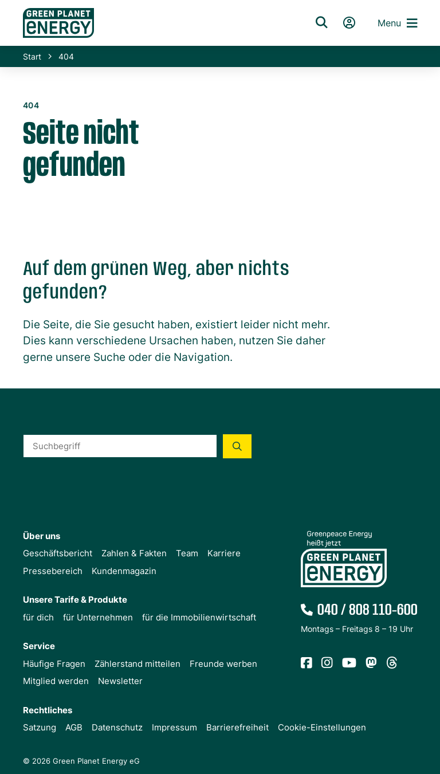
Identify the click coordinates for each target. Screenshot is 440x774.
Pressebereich (52, 570)
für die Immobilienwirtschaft (199, 617)
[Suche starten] (237, 446)
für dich (38, 617)
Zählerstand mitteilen (137, 663)
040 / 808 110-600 (367, 610)
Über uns (41, 536)
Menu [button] (397, 23)
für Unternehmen (98, 617)
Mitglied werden (56, 680)
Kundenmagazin (124, 570)
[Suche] (321, 23)
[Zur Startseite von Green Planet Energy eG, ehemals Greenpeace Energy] (154, 23)
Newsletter (120, 680)
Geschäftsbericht (57, 553)
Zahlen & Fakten (134, 553)
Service (39, 646)
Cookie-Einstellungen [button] (322, 727)
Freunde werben (223, 663)
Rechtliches (47, 710)
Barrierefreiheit (237, 727)
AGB (73, 727)
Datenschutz (117, 727)
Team (187, 553)
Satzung (39, 727)
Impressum (174, 727)
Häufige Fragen (54, 663)
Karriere (224, 553)
